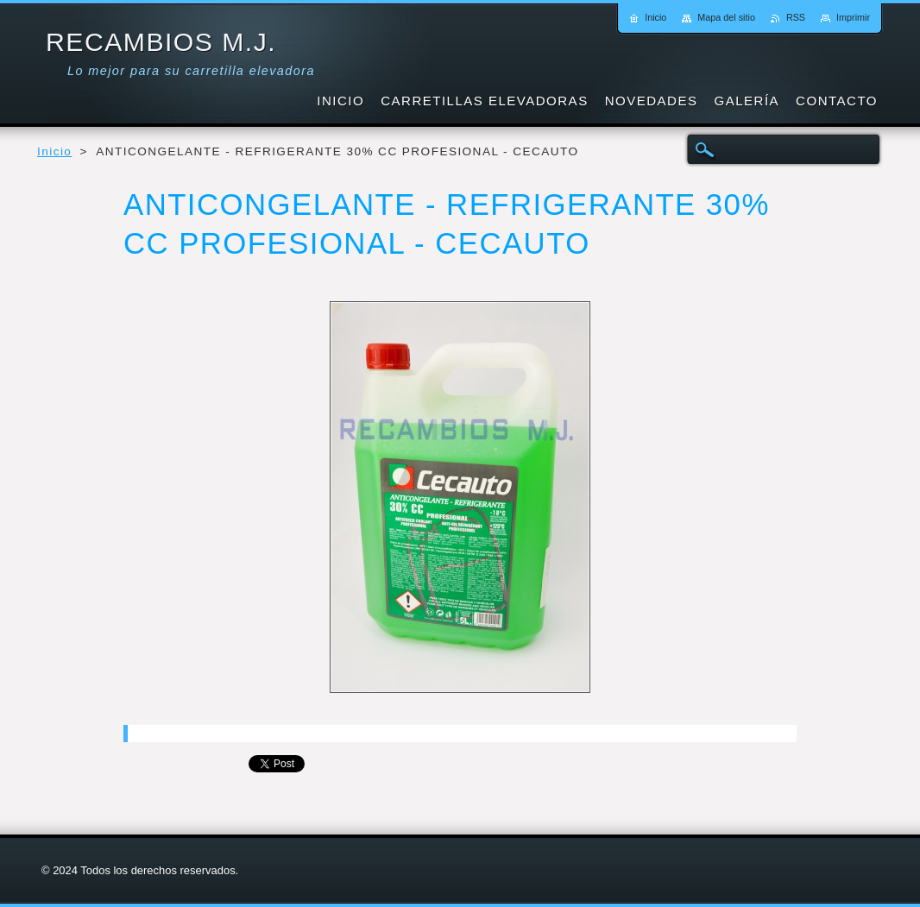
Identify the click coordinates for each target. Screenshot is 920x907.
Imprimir (853, 17)
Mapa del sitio (726, 17)
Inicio (54, 151)
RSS (795, 17)
